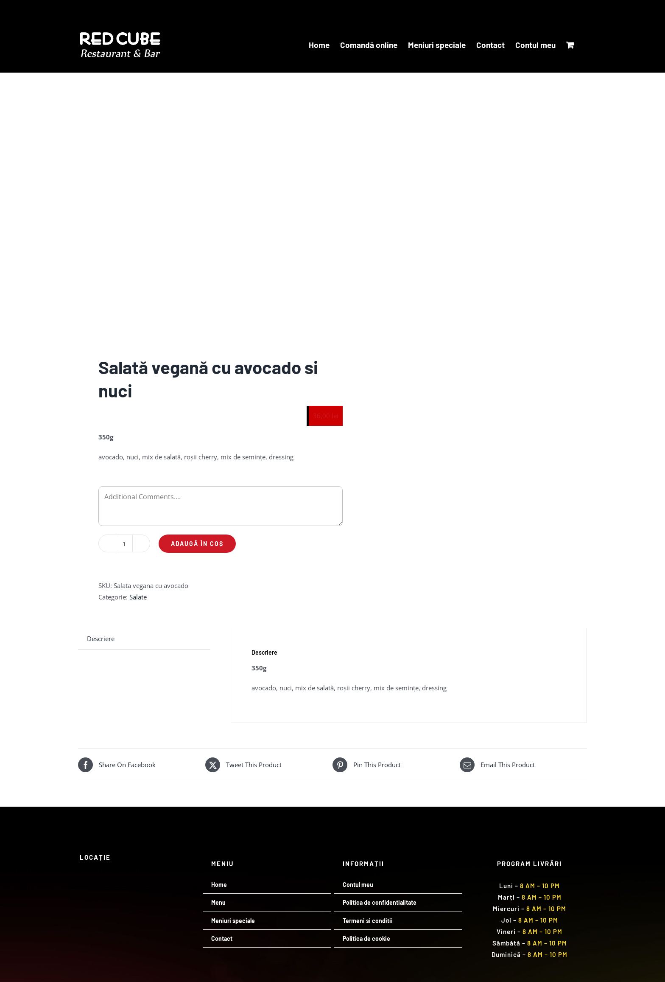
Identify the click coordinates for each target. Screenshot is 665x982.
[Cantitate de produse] (124, 543)
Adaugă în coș (197, 543)
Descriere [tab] (101, 638)
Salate (138, 597)
